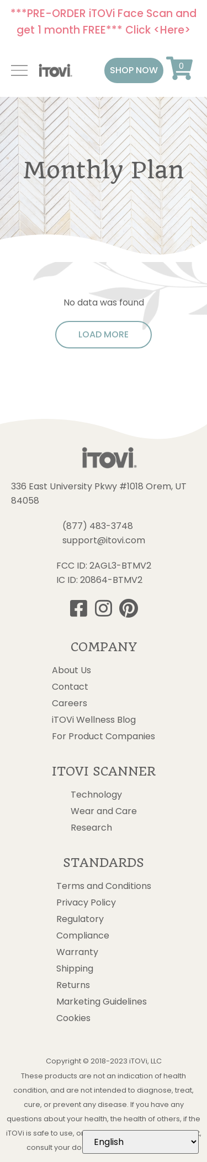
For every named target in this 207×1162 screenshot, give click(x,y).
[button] (133, 70)
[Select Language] (140, 1142)
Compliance (82, 935)
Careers (69, 703)
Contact (70, 686)
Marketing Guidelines (101, 1001)
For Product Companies (103, 736)
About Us (71, 670)
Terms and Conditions (103, 886)
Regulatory (80, 919)
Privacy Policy (86, 902)
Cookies (73, 1018)
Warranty (77, 952)
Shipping (74, 968)
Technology (96, 794)
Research (91, 827)
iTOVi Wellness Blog (94, 719)
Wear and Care (104, 811)
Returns (73, 985)
